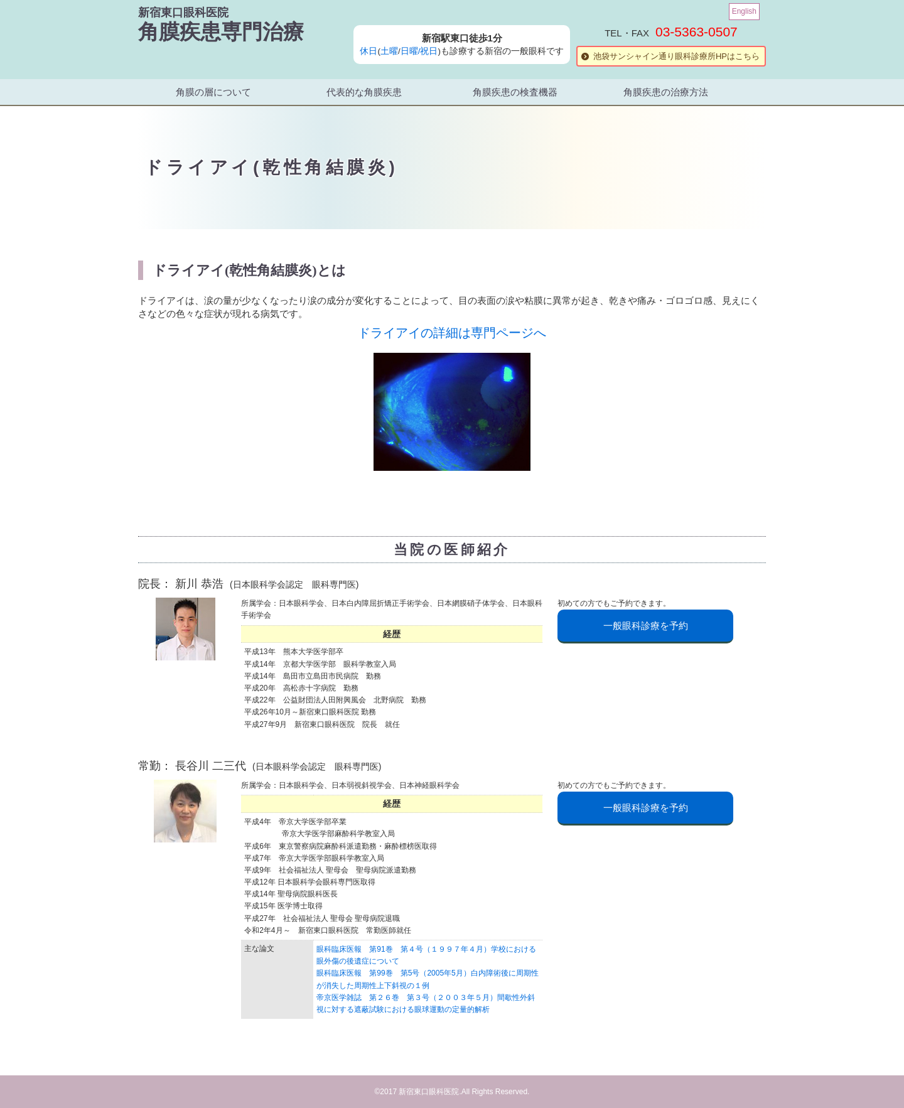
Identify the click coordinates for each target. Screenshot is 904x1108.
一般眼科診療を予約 (645, 625)
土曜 (389, 51)
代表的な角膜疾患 (364, 92)
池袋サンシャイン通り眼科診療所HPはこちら (676, 56)
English (744, 11)
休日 (368, 51)
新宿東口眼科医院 (183, 12)
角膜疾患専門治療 (221, 31)
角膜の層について (213, 92)
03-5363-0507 (696, 31)
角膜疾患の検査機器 (515, 92)
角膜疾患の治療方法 (665, 92)
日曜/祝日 (419, 51)
